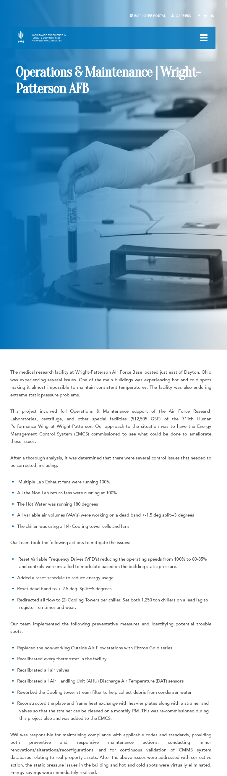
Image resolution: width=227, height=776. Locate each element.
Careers (183, 16)
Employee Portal (150, 16)
